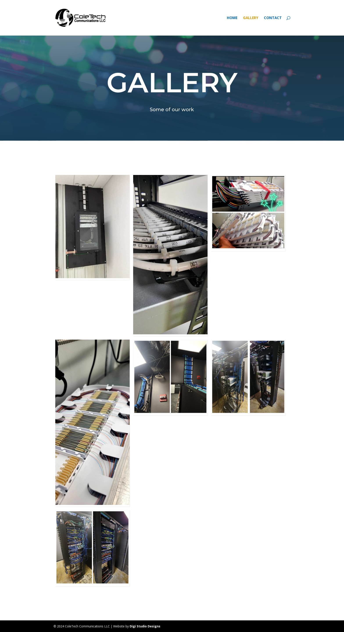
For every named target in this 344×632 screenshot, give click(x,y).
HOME (232, 18)
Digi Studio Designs (145, 626)
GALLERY (250, 18)
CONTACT (273, 18)
